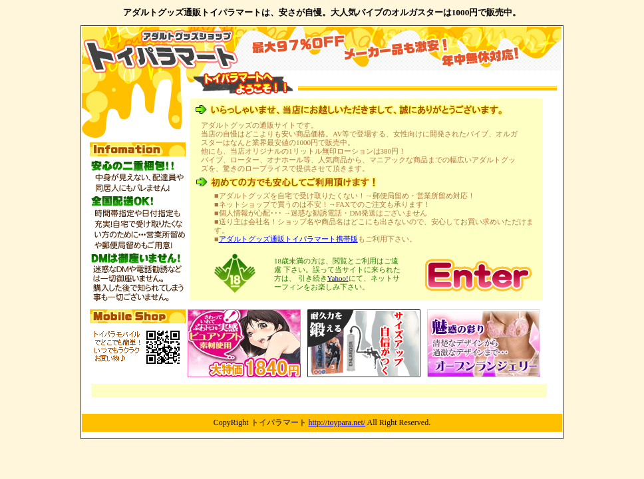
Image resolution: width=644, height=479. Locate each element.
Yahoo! (338, 278)
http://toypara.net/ (337, 422)
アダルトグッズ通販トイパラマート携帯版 (288, 239)
